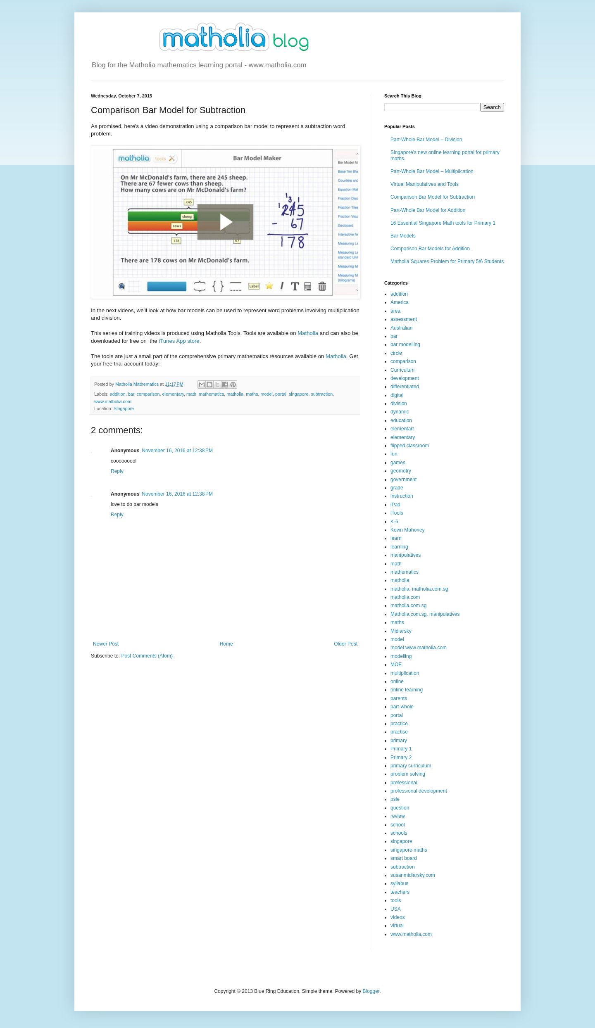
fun (393, 454)
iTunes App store (179, 341)
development (404, 378)
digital (396, 395)
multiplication (404, 673)
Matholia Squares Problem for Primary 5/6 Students (447, 261)
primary (398, 740)
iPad (395, 505)
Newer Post (106, 644)
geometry (400, 471)
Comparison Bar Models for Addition (430, 249)
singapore (298, 394)
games (397, 462)
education (401, 420)
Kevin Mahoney (407, 530)
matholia (234, 394)
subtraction (322, 394)
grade (396, 488)
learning (399, 547)
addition (118, 394)
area (395, 311)
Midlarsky (401, 631)
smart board (403, 858)
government (403, 479)
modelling (401, 656)
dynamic (399, 412)
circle (396, 353)
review (397, 816)
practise (399, 732)
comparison (148, 394)
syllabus (399, 883)
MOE (396, 664)
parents (398, 698)
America (399, 302)
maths (252, 394)
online (397, 681)
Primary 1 (401, 749)
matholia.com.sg (408, 605)
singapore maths (408, 850)
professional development (418, 791)
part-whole (402, 707)
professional (403, 783)
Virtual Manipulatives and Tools (424, 184)
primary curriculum (410, 766)
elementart (402, 429)
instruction (401, 496)
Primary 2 (401, 757)
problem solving (407, 774)
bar (131, 394)
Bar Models (403, 236)
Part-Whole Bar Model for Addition (427, 210)
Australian (401, 328)
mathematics (211, 394)
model (267, 394)
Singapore (124, 408)
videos (397, 917)
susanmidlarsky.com (412, 875)
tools (395, 900)
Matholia (308, 333)
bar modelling (405, 344)
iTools (396, 513)
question (399, 808)
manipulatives (405, 555)
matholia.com (405, 597)
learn (396, 538)
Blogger (371, 991)
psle (395, 799)
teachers (399, 892)
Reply (117, 471)
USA (395, 909)
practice (399, 723)
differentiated (404, 386)
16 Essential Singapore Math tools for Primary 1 (442, 223)
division (398, 403)
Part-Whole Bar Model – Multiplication (432, 171)
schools (398, 833)
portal (280, 394)
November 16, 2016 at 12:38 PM (177, 450)
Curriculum (402, 370)
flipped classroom (409, 446)
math (191, 394)
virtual (397, 925)
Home (226, 644)
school (397, 825)
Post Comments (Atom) (147, 656)
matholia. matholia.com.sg (419, 589)
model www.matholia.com (418, 648)
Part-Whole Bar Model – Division (426, 139)
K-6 (394, 522)
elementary (173, 394)
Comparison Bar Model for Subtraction (432, 197)
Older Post (345, 644)
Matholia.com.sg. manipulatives (424, 614)
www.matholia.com (112, 401)
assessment (403, 319)
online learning (406, 690)
